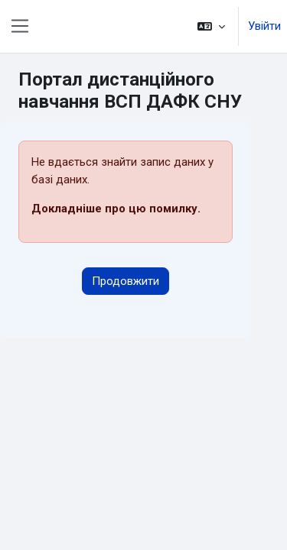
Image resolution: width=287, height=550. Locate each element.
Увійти (264, 26)
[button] (211, 26)
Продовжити (125, 281)
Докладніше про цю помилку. (116, 208)
